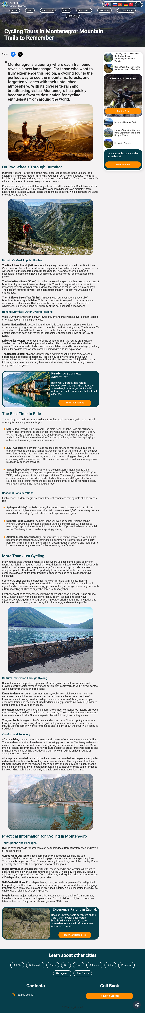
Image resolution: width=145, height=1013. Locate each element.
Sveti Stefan (83, 973)
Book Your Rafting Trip (74, 935)
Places (15, 10)
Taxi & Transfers (126, 10)
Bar (66, 965)
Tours (29, 10)
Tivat (78, 965)
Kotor (110, 965)
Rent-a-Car (72, 16)
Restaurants (47, 10)
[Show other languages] (138, 4)
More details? (123, 164)
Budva (53, 965)
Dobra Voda (35, 965)
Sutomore (94, 965)
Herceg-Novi (62, 973)
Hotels (66, 10)
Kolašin (17, 965)
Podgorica (126, 965)
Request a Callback (109, 995)
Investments (84, 10)
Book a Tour (123, 111)
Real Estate (104, 10)
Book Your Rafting (75, 402)
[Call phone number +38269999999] (35, 994)
